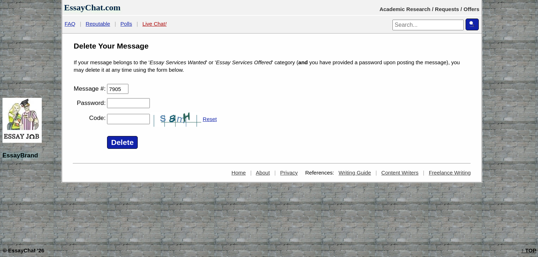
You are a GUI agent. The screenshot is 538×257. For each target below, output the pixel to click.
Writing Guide (355, 173)
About (263, 173)
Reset (210, 119)
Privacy (289, 173)
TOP (528, 250)
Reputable (98, 24)
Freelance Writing (450, 173)
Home (239, 173)
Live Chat (154, 24)
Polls (126, 24)
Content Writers (399, 173)
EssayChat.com (92, 7)
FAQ (70, 24)
